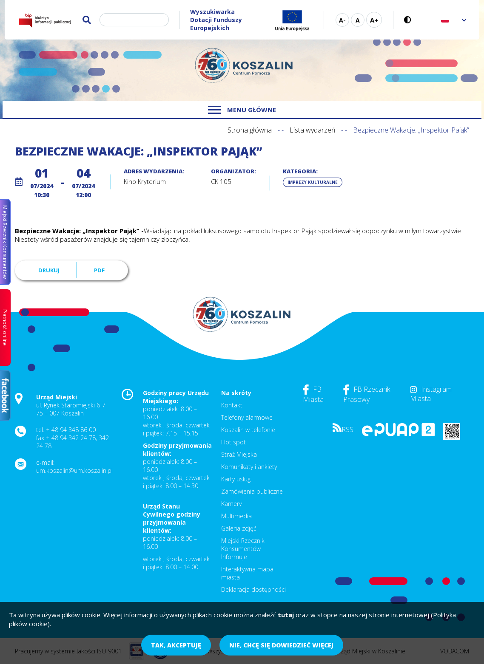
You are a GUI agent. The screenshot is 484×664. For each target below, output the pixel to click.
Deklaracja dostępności (253, 589)
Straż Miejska (239, 454)
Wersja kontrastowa (410, 19)
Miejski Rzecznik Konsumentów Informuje (243, 549)
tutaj (286, 614)
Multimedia (236, 516)
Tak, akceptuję (176, 645)
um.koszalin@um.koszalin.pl (74, 470)
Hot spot (233, 442)
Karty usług (236, 479)
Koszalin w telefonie (248, 430)
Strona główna (250, 130)
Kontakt (231, 405)
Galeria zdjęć (238, 528)
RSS (343, 429)
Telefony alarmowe (247, 417)
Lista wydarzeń (312, 130)
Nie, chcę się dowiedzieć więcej (281, 645)
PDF (99, 270)
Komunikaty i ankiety (249, 467)
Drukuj (49, 270)
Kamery (231, 504)
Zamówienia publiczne (252, 491)
